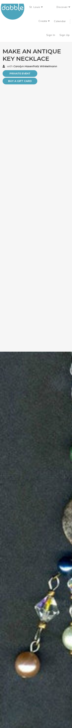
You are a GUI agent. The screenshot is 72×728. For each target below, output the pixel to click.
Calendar (60, 21)
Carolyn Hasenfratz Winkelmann (35, 66)
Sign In (51, 35)
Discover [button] (63, 7)
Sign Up (65, 35)
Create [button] (44, 21)
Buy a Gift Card (20, 81)
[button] (36, 7)
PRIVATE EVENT (20, 73)
